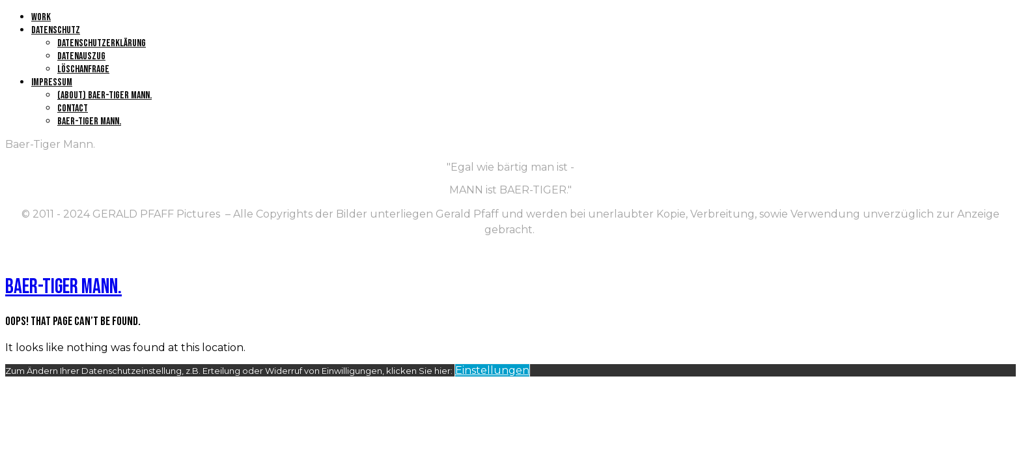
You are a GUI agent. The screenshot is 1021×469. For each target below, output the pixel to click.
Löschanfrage (83, 69)
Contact (72, 108)
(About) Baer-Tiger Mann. (104, 95)
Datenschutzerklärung (101, 43)
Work (41, 17)
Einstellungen (492, 370)
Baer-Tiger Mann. (89, 121)
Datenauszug (81, 56)
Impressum (51, 82)
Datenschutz (55, 30)
